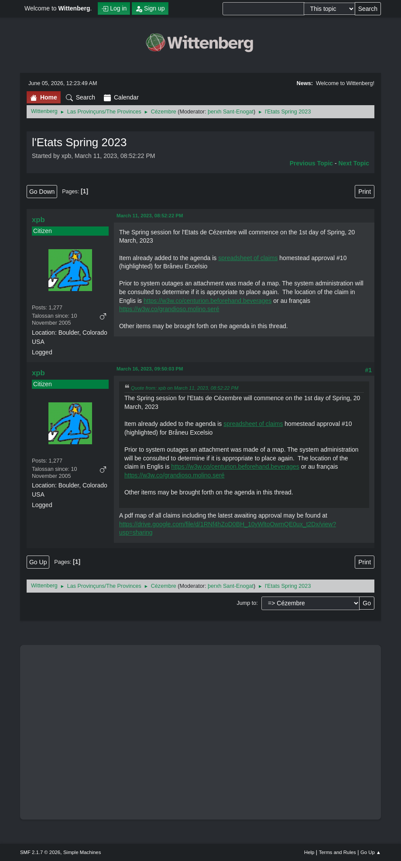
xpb (38, 220)
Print (364, 191)
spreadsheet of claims (248, 257)
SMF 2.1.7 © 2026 (40, 852)
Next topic (354, 163)
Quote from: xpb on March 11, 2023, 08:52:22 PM (184, 388)
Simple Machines (82, 852)
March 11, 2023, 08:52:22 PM (150, 215)
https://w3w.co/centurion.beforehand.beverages (207, 300)
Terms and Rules (337, 852)
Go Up (38, 562)
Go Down (42, 191)
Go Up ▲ (370, 852)
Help (309, 852)
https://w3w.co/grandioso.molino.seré (169, 308)
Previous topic (311, 163)
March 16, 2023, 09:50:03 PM (150, 368)
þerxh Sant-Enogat (231, 112)
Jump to (246, 603)
